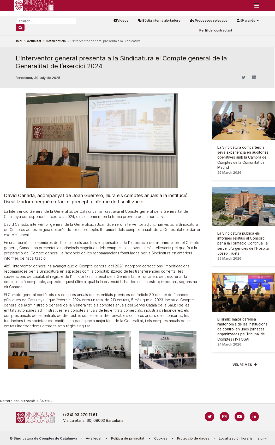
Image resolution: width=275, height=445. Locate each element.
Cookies (160, 438)
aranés (248, 20)
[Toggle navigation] (257, 5)
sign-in (263, 438)
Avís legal (93, 438)
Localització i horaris (236, 438)
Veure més (242, 365)
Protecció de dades (193, 438)
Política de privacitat (127, 438)
